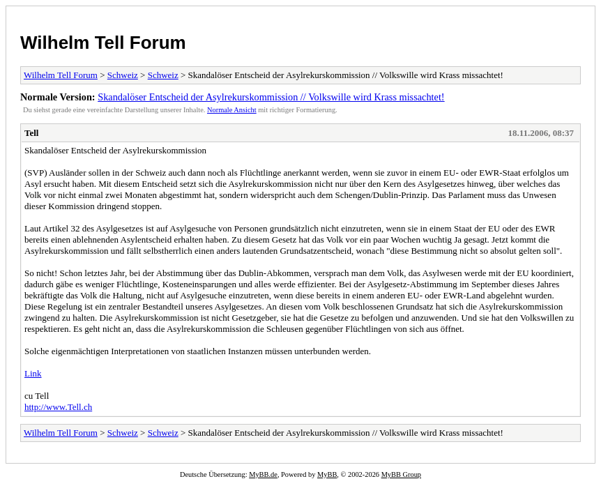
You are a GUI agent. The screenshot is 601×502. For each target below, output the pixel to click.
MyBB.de (263, 474)
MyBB (327, 474)
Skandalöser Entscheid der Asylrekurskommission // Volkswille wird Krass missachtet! (271, 96)
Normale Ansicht (232, 110)
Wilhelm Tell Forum (103, 42)
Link (33, 373)
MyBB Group (401, 474)
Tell (31, 133)
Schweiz (122, 75)
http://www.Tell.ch (58, 407)
